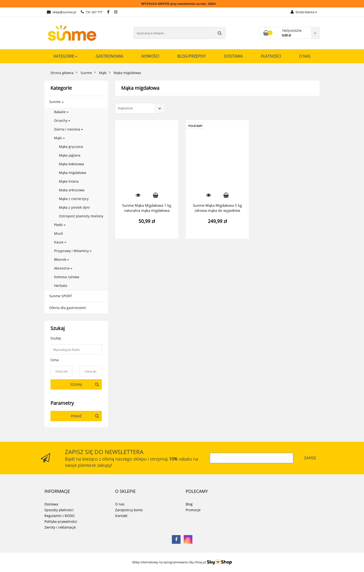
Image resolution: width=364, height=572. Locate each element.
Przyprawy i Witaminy (73, 250)
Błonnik (61, 259)
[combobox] (140, 108)
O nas (304, 56)
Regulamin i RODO (59, 515)
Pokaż (76, 416)
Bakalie (61, 112)
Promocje (193, 510)
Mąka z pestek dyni (74, 207)
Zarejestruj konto (129, 510)
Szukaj (76, 384)
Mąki (59, 138)
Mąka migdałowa (72, 172)
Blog (189, 504)
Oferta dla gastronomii (67, 307)
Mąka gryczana (71, 146)
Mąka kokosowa (71, 164)
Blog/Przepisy (191, 56)
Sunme (56, 101)
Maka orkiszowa (71, 190)
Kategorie (65, 56)
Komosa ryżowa (66, 277)
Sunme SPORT (60, 296)
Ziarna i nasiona (68, 129)
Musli (58, 233)
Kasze (60, 242)
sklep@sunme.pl (61, 12)
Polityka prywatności (60, 521)
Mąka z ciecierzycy (74, 198)
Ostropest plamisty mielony (81, 216)
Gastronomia (109, 56)
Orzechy (62, 120)
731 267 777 (91, 12)
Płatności (271, 56)
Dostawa (233, 56)
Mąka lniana (69, 181)
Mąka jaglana (69, 155)
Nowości (150, 56)
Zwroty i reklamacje (60, 527)
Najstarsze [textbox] (125, 108)
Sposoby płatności (59, 510)
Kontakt (121, 515)
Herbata (60, 285)
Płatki (60, 224)
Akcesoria (63, 268)
